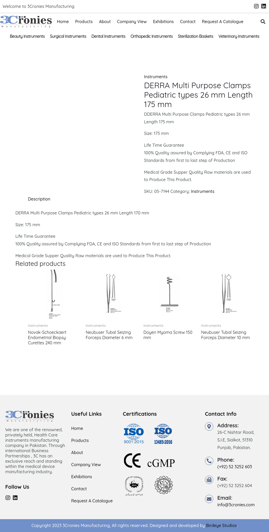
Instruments (155, 76)
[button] (262, 21)
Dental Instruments (108, 36)
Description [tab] (39, 199)
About (105, 21)
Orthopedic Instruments (152, 36)
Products (84, 21)
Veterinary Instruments (239, 36)
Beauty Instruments (27, 36)
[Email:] (209, 499)
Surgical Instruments (68, 36)
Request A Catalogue (223, 21)
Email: (224, 497)
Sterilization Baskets (195, 36)
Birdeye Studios (221, 525)
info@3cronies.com (236, 504)
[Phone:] (209, 461)
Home (63, 21)
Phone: (225, 459)
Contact (187, 21)
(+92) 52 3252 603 (234, 466)
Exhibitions (163, 21)
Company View (132, 21)
